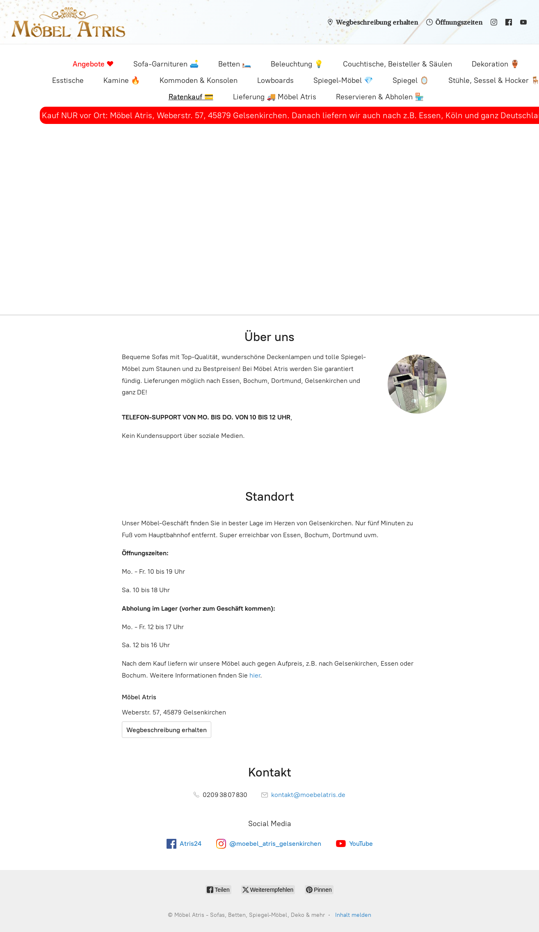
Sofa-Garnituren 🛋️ (166, 64)
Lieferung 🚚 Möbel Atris (274, 96)
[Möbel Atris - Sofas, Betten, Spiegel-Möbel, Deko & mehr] (68, 22)
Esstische (68, 80)
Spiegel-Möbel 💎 (343, 80)
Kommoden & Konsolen (199, 80)
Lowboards (275, 80)
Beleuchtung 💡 (297, 64)
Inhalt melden (353, 914)
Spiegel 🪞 (411, 80)
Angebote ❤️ (93, 64)
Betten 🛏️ (234, 64)
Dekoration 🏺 (495, 64)
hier (254, 675)
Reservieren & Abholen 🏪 (380, 96)
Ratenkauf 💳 (191, 96)
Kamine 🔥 (121, 80)
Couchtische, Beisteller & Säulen (397, 64)
